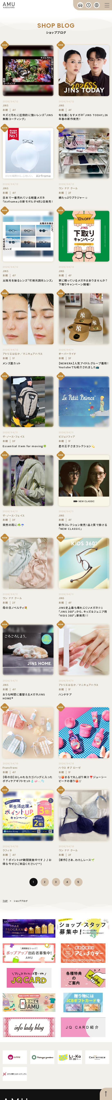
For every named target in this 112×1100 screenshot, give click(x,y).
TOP (5, 900)
